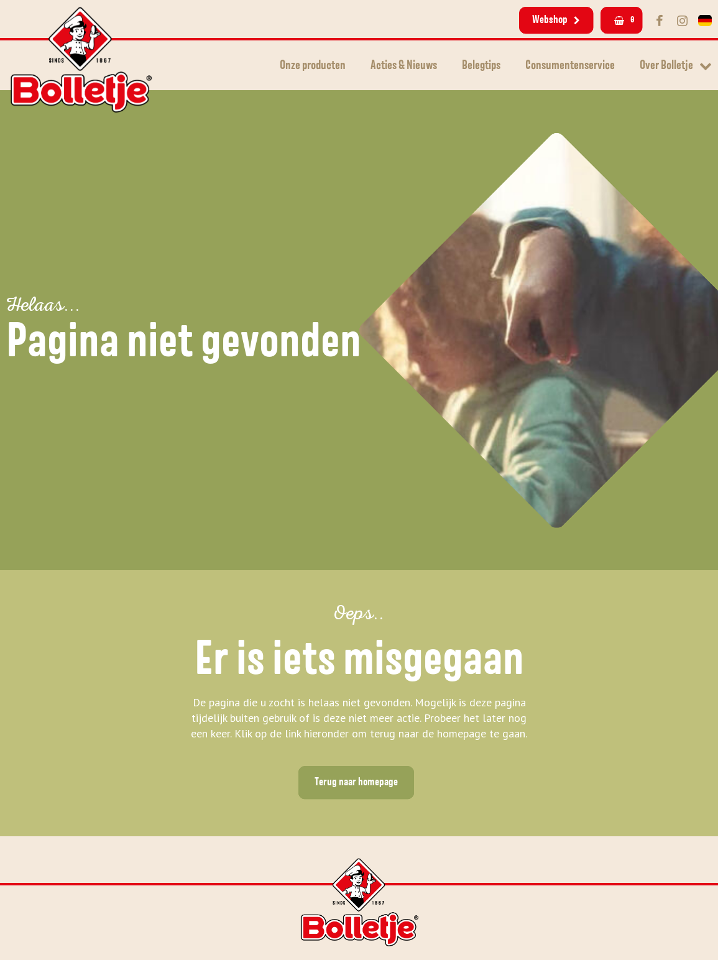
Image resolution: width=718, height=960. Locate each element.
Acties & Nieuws (404, 65)
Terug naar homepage (356, 782)
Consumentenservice (570, 65)
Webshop (556, 19)
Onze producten (313, 65)
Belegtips (481, 65)
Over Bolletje (666, 65)
